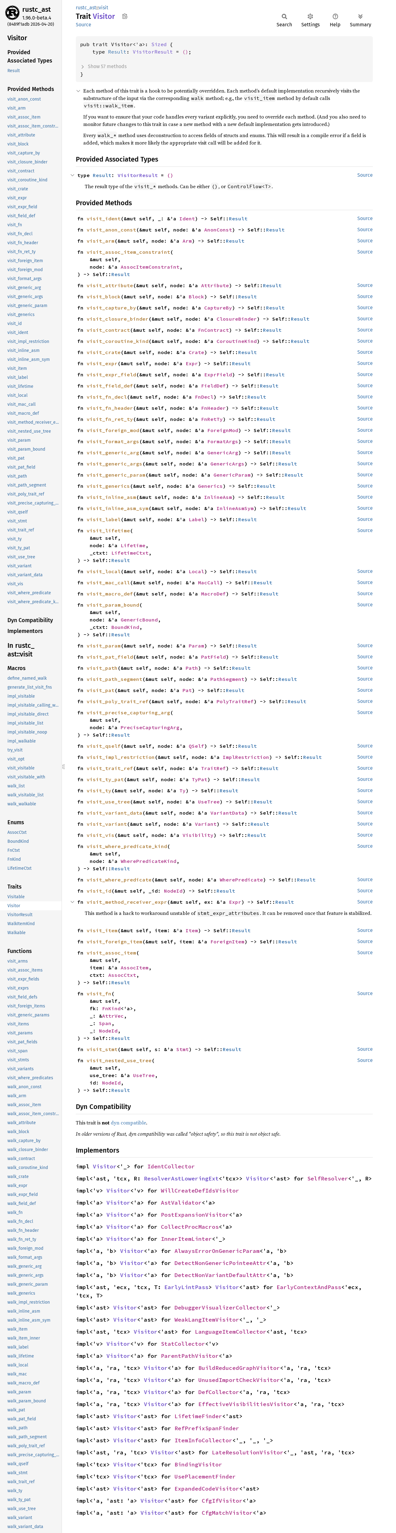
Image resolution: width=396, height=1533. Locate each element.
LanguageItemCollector (230, 1331)
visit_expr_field (111, 374)
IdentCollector (171, 1166)
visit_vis (100, 835)
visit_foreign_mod (113, 430)
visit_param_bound (113, 605)
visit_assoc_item (111, 953)
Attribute (215, 285)
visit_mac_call (108, 582)
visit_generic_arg (113, 452)
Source (83, 25)
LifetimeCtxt (129, 553)
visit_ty (99, 790)
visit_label (104, 519)
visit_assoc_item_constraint (128, 252)
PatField (213, 657)
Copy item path (125, 16)
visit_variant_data (114, 813)
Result (117, 52)
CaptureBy (218, 308)
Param (196, 646)
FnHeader (213, 408)
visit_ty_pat (105, 779)
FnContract (213, 330)
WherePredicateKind (148, 861)
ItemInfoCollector (203, 1440)
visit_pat (100, 690)
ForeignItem (227, 941)
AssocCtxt (122, 975)
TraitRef (213, 768)
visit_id (99, 891)
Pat (187, 690)
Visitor (105, 1166)
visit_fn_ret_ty (110, 419)
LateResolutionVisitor (247, 1452)
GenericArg (222, 452)
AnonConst (218, 230)
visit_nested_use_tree (119, 1060)
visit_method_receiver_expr (127, 902)
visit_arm (100, 241)
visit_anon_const (111, 230)
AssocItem (134, 967)
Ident (187, 218)
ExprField (218, 374)
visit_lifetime (108, 530)
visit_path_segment (114, 679)
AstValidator (181, 1202)
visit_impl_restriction (121, 757)
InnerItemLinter (186, 1238)
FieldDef (213, 386)
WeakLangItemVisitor (206, 1319)
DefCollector (218, 1392)
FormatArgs (222, 441)
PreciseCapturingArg (150, 727)
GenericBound (139, 620)
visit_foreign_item (114, 941)
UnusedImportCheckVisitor (239, 1380)
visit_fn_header (110, 408)
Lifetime (133, 545)
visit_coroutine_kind (117, 341)
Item (192, 930)
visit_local (104, 571)
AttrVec (113, 1016)
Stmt (182, 1049)
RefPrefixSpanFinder (206, 1428)
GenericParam (232, 475)
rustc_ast (36, 9)
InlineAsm (218, 497)
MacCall (209, 582)
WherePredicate (241, 880)
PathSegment (227, 679)
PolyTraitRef (235, 701)
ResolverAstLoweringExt (181, 1178)
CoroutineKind (237, 341)
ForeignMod (222, 430)
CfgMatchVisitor (227, 1512)
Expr (192, 363)
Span (105, 1023)
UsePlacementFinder (205, 1476)
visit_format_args (113, 441)
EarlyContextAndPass (309, 1287)
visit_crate (104, 352)
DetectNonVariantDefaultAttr (220, 1275)
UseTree (209, 802)
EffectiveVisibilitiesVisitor (246, 1404)
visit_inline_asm (111, 497)
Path (192, 668)
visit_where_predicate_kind (127, 846)
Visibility (198, 835)
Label (196, 519)
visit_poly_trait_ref (117, 701)
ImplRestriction (246, 757)
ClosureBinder (237, 319)
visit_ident (104, 218)
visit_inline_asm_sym (117, 508)
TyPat (199, 779)
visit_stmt (102, 1049)
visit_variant (107, 824)
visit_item (102, 930)
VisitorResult (153, 52)
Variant (206, 824)
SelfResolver (327, 1178)
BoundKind (125, 627)
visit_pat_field (110, 657)
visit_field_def (110, 386)
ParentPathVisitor (190, 1355)
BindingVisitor (198, 1464)
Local (196, 571)
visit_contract (108, 330)
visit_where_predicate (119, 880)
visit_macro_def (110, 594)
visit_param (104, 646)
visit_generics (108, 486)
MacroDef (213, 594)
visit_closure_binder (117, 319)
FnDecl (204, 397)
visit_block (104, 296)
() (185, 52)
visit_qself (104, 746)
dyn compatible (128, 1122)
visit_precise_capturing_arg (128, 712)
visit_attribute (110, 285)
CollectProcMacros (190, 1226)
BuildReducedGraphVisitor (239, 1367)
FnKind (111, 1008)
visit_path (102, 668)
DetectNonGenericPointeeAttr (220, 1263)
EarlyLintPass (186, 1287)
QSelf (196, 746)
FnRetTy (212, 419)
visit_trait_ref (110, 768)
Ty (182, 790)
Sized (159, 44)
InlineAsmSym (235, 508)
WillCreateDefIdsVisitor (200, 1190)
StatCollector (183, 1343)
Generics (210, 486)
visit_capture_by (111, 308)
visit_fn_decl (107, 397)
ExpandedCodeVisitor (206, 1488)
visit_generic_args (114, 464)
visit (103, 8)
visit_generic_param (116, 475)
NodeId (173, 891)
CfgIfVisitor (222, 1500)
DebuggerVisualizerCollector (220, 1307)
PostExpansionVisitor (195, 1214)
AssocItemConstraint (150, 267)
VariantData (227, 813)
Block (196, 296)
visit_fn (99, 993)
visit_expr (102, 363)
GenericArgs (227, 464)
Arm (187, 241)
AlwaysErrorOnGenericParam (217, 1250)
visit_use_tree (108, 802)
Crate (196, 352)
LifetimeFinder (198, 1416)
